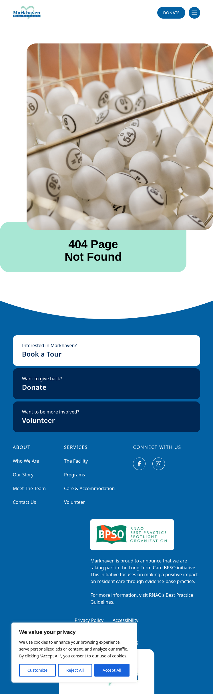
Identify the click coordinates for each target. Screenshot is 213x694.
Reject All (75, 670)
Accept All (112, 670)
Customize (37, 670)
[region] (74, 653)
